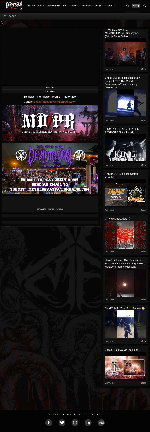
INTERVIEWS (53, 5)
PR (64, 5)
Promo (56, 96)
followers (10, 16)
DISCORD (109, 5)
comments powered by (50, 209)
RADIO (31, 5)
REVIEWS (87, 5)
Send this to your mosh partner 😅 (125, 308)
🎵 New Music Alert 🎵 (117, 218)
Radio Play (69, 96)
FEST (98, 5)
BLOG (41, 5)
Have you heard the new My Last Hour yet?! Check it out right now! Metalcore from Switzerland (124, 263)
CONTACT (74, 5)
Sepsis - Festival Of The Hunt (121, 350)
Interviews (43, 96)
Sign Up (136, 6)
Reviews (29, 96)
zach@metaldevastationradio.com (55, 101)
